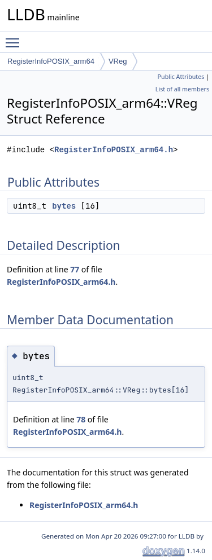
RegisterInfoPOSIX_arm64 (50, 61)
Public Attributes (181, 77)
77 (74, 269)
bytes (64, 206)
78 (80, 419)
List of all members (182, 89)
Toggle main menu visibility (15, 37)
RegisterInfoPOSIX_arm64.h (113, 149)
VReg (118, 61)
